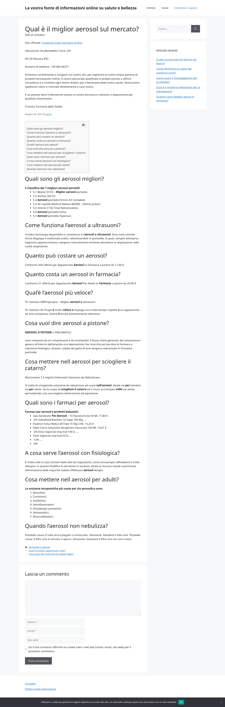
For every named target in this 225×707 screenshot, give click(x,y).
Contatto (30, 683)
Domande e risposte (186, 7)
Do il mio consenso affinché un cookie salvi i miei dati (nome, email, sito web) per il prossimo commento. (79, 649)
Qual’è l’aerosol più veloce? (42, 144)
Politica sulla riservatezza (40, 689)
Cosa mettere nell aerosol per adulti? (48, 165)
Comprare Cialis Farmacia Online (62, 43)
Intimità (151, 7)
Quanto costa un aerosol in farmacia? (49, 140)
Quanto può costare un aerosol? (46, 136)
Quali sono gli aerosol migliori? (45, 128)
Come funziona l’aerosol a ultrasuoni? (49, 132)
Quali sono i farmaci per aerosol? (46, 157)
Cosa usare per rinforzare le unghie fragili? (51, 554)
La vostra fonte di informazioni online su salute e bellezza (81, 7)
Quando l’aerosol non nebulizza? (46, 169)
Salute (165, 7)
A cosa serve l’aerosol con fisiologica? (48, 161)
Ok (181, 702)
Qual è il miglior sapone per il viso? (47, 550)
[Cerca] (195, 28)
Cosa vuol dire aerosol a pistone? (46, 148)
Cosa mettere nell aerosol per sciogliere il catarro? (56, 152)
